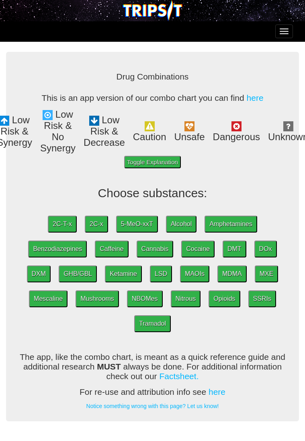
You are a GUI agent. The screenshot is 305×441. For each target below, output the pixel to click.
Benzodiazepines (57, 248)
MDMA (232, 273)
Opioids (224, 298)
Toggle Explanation (152, 162)
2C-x (96, 223)
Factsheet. (179, 376)
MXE (267, 273)
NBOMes (145, 298)
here (255, 97)
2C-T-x (62, 223)
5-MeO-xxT (137, 223)
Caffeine (111, 248)
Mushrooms (97, 298)
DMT (234, 248)
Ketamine (123, 273)
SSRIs (262, 298)
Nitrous (186, 298)
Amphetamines (230, 223)
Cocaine (198, 248)
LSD (161, 273)
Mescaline (48, 298)
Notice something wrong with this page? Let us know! (152, 406)
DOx (265, 248)
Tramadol (152, 323)
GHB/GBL (77, 273)
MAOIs (195, 273)
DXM (39, 273)
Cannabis (155, 248)
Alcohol (181, 223)
